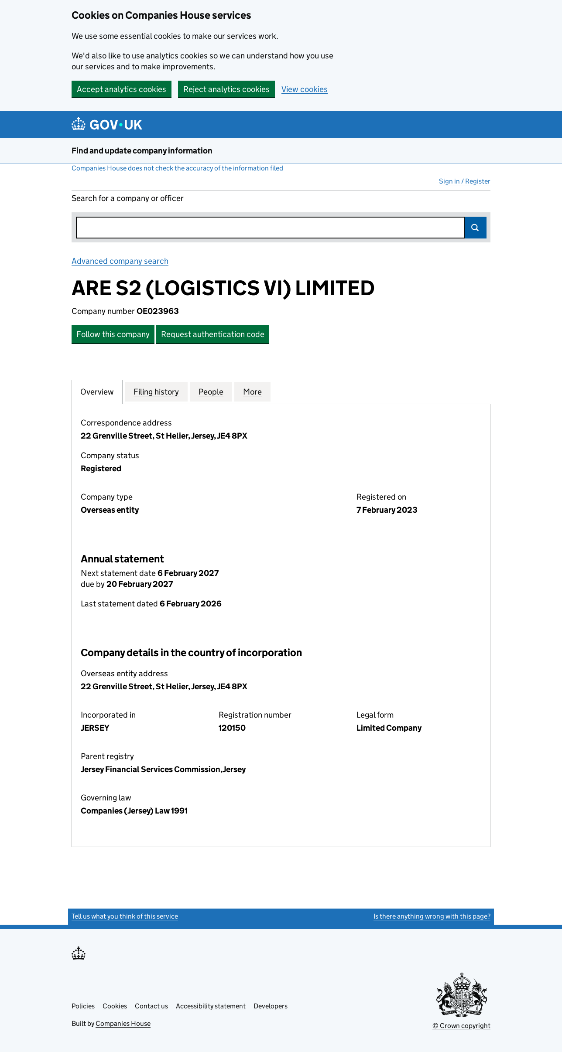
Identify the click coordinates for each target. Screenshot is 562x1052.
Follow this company (113, 334)
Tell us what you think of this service (125, 916)
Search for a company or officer (128, 198)
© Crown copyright (461, 1025)
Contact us (151, 1006)
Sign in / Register (464, 181)
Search (476, 227)
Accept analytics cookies (121, 89)
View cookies (304, 89)
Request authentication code (212, 334)
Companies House (123, 1023)
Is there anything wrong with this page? (432, 916)
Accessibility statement (211, 1006)
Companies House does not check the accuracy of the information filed (177, 168)
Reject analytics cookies (226, 89)
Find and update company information (142, 151)
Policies (83, 1006)
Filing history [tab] (156, 391)
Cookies (115, 1006)
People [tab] (211, 391)
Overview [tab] (97, 391)
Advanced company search (120, 261)
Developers (271, 1006)
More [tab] (252, 391)
